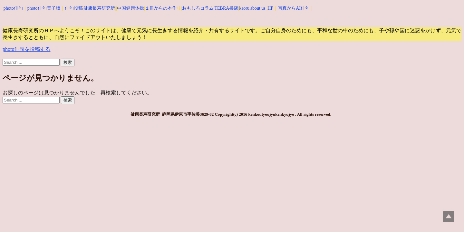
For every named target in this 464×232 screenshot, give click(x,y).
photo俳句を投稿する (26, 49)
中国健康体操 (130, 8)
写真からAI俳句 (294, 8)
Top (448, 216)
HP (270, 8)
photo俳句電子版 (43, 8)
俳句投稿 (74, 8)
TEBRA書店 (226, 8)
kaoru (244, 8)
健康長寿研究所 (99, 8)
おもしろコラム (198, 8)
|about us (257, 8)
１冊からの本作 (161, 8)
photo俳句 (13, 8)
